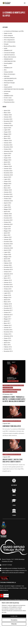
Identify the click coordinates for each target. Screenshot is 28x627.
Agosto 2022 (7, 203)
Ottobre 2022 (7, 198)
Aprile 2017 (7, 321)
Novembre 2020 (8, 243)
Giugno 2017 (7, 317)
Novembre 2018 (8, 286)
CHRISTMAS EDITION (9, 61)
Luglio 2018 (7, 293)
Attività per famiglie (9, 82)
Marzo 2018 (7, 301)
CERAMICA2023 (8, 59)
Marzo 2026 (7, 112)
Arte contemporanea (9, 42)
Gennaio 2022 (8, 215)
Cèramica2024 (8, 87)
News (5, 65)
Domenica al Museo (9, 37)
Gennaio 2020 (8, 265)
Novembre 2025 (8, 121)
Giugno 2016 (7, 338)
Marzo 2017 (7, 323)
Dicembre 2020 (8, 241)
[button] (14, 371)
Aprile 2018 (7, 299)
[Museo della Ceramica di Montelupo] (7, 3)
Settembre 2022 (8, 200)
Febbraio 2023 (8, 190)
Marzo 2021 (7, 235)
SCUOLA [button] (14, 505)
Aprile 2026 (7, 110)
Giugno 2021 (7, 228)
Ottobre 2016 (7, 334)
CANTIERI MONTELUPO (10, 78)
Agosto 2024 (7, 153)
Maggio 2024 (7, 160)
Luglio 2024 (7, 155)
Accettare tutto (14, 616)
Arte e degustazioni (9, 39)
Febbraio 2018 (8, 304)
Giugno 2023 (7, 181)
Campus (6, 93)
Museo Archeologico (9, 74)
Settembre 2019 (8, 274)
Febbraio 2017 (8, 325)
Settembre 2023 (8, 175)
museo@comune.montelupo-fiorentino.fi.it (13, 568)
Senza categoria (8, 35)
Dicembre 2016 (8, 329)
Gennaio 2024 (8, 168)
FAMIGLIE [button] (14, 495)
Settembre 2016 (8, 336)
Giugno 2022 (7, 207)
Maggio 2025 (7, 134)
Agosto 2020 (7, 250)
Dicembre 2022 (8, 194)
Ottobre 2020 (7, 246)
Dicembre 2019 (8, 267)
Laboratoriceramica (9, 54)
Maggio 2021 (7, 231)
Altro (5, 70)
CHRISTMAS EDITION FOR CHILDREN (14, 89)
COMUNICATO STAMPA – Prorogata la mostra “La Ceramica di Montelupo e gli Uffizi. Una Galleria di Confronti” (14, 399)
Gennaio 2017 (8, 327)
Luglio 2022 (7, 205)
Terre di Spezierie (8, 100)
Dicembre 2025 (8, 119)
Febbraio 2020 (8, 263)
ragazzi (6, 85)
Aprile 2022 (7, 211)
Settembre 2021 (8, 224)
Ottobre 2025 (7, 123)
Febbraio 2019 (8, 280)
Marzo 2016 (7, 344)
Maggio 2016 (7, 340)
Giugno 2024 (7, 157)
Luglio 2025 (7, 130)
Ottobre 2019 (7, 271)
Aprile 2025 (7, 136)
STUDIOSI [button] (14, 515)
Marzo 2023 (7, 188)
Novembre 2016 (8, 332)
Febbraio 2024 (8, 166)
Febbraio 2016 (8, 347)
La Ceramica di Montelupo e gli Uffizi (14, 31)
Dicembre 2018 (8, 284)
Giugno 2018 (7, 295)
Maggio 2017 (7, 319)
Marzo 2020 (7, 261)
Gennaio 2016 (8, 349)
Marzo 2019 (7, 278)
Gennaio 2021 (8, 239)
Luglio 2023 (7, 179)
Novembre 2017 (8, 310)
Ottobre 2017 (7, 312)
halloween (6, 76)
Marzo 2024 (7, 164)
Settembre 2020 (8, 248)
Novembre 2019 (8, 269)
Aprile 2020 (7, 258)
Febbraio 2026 (8, 115)
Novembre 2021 (8, 220)
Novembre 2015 (8, 351)
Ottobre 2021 (7, 222)
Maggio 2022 (7, 209)
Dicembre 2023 (8, 170)
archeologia (7, 91)
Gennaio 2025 (8, 142)
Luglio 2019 (7, 276)
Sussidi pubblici (8, 63)
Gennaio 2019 (8, 282)
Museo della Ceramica (10, 57)
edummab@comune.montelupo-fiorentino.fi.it (14, 570)
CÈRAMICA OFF (8, 50)
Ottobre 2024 (7, 149)
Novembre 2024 (8, 147)
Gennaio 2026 (8, 117)
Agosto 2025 (7, 127)
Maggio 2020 (7, 256)
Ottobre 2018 (7, 289)
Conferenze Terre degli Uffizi (12, 426)
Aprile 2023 (7, 185)
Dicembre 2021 (8, 218)
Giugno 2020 (7, 254)
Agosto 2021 (7, 226)
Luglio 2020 (7, 252)
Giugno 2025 (7, 132)
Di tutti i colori (8, 97)
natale (5, 48)
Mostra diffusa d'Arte (10, 46)
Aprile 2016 (7, 342)
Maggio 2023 (7, 183)
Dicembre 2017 (8, 308)
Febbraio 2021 (8, 237)
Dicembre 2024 (8, 145)
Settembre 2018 (8, 291)
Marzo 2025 (7, 138)
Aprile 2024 (7, 162)
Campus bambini (8, 72)
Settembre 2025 (8, 125)
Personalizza (14, 620)
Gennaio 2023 (8, 192)
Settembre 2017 (8, 314)
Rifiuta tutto (14, 623)
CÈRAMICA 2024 (8, 95)
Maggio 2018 (7, 297)
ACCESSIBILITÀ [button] (14, 485)
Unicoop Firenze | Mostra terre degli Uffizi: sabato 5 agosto (13, 460)
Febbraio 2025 (8, 140)
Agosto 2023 (7, 177)
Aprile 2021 (7, 233)
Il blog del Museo (8, 80)
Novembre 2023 (8, 173)
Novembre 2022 (8, 196)
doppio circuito (8, 33)
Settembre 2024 (8, 151)
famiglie (6, 44)
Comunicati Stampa (9, 52)
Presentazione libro (9, 102)
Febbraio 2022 (8, 213)
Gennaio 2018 (8, 306)
